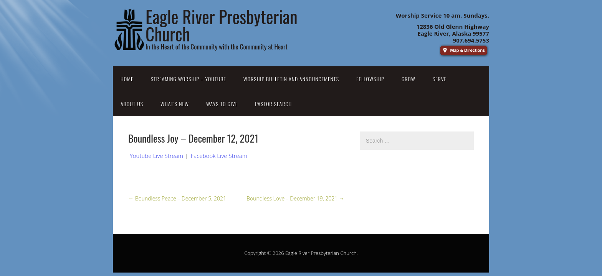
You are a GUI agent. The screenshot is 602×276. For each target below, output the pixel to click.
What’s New (174, 104)
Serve (440, 79)
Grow (408, 79)
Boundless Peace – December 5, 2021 (177, 198)
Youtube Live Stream (156, 155)
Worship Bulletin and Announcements (291, 79)
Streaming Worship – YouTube (188, 79)
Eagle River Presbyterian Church (321, 253)
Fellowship (370, 79)
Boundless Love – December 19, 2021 (295, 198)
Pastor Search (273, 104)
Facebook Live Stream (219, 155)
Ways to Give (222, 104)
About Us (132, 104)
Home (127, 79)
